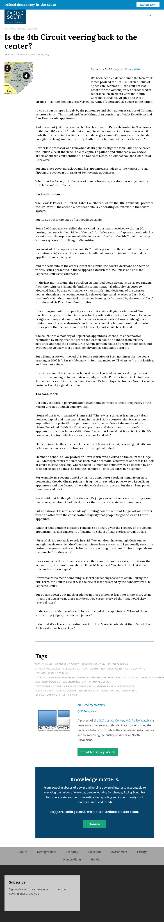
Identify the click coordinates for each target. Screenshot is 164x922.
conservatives (110, 690)
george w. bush (58, 673)
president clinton (75, 668)
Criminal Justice (100, 681)
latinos (40, 673)
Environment (118, 852)
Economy (72, 852)
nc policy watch (136, 668)
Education (94, 852)
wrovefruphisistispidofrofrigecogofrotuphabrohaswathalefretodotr (84, 686)
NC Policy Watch (17, 54)
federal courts (66, 690)
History (21, 29)
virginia (47, 664)
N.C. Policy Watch (137, 720)
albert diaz (130, 690)
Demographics (46, 852)
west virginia (44, 690)
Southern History (75, 681)
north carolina (112, 668)
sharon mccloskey (48, 668)
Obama (94, 668)
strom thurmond (93, 664)
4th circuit (70, 695)
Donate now (148, 4)
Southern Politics (47, 681)
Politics (9, 29)
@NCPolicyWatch (88, 711)
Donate (94, 824)
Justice (33, 29)
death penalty (88, 690)
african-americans (47, 695)
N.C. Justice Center (111, 720)
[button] (158, 14)
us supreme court (67, 664)
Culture (22, 852)
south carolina (118, 664)
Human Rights (72, 859)
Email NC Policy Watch (98, 752)
